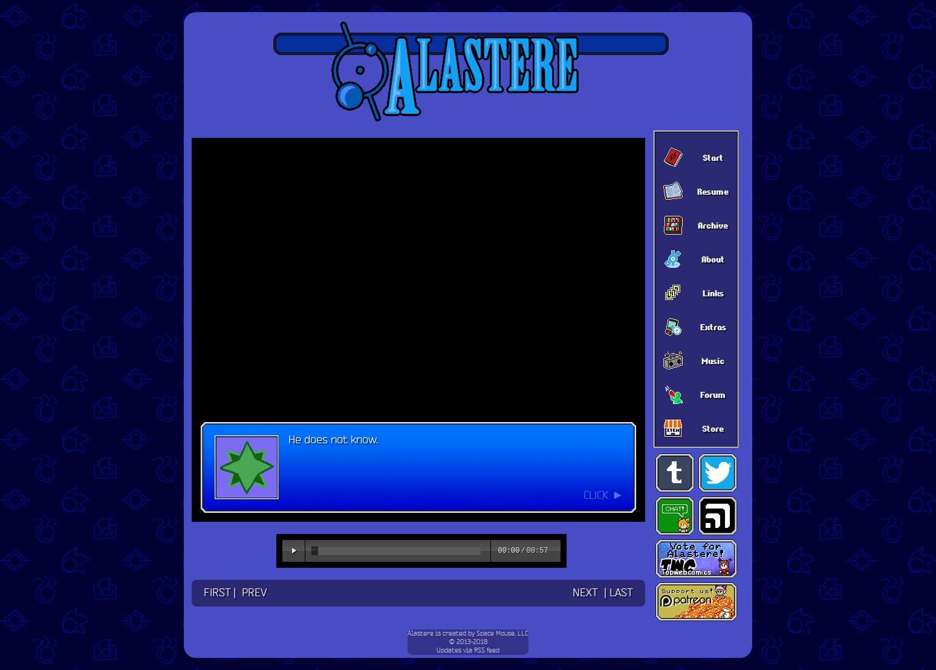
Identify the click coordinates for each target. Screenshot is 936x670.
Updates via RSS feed (468, 650)
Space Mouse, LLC (502, 633)
